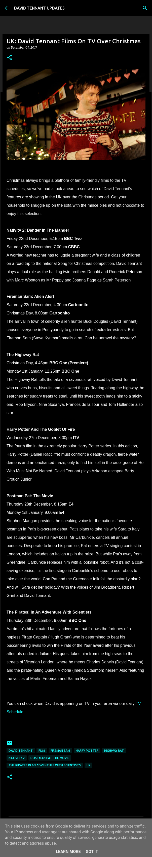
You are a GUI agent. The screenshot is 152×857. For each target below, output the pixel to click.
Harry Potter (87, 750)
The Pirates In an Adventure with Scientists (45, 765)
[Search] (145, 8)
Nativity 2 (17, 758)
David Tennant (21, 750)
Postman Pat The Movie (49, 758)
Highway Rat (114, 750)
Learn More (68, 851)
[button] (10, 57)
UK (88, 765)
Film (42, 750)
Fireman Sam (60, 750)
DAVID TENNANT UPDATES (39, 8)
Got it (92, 851)
